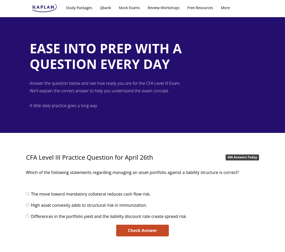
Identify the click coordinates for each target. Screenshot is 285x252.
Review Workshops (164, 7)
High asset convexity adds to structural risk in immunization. (89, 205)
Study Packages (79, 7)
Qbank (105, 7)
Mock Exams (129, 7)
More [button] (225, 7)
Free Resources (200, 7)
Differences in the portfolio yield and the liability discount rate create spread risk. (109, 216)
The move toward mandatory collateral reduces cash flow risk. (91, 194)
